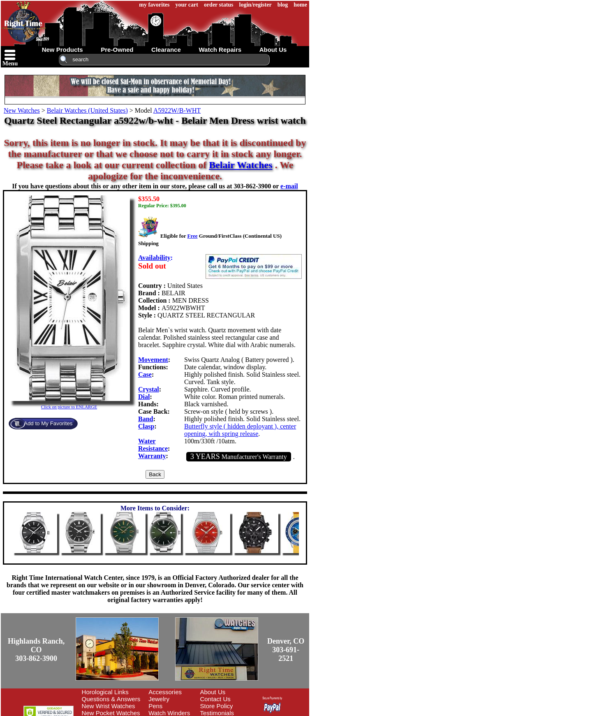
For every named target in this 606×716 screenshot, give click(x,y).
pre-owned (117, 49)
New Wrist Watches (108, 705)
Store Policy (216, 705)
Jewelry (158, 698)
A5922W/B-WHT (177, 110)
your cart (187, 5)
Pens (155, 705)
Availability (154, 257)
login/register (255, 5)
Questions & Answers (111, 698)
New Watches (22, 110)
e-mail (289, 186)
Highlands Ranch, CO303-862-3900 (36, 650)
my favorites (154, 5)
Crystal (148, 389)
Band (145, 418)
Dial (144, 396)
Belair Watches (240, 165)
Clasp (146, 426)
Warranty (152, 455)
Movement (153, 359)
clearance (166, 49)
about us (273, 49)
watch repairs (220, 49)
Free (192, 236)
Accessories (165, 691)
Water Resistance (153, 445)
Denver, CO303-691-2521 (285, 650)
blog (283, 5)
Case (145, 374)
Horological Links (105, 691)
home (300, 5)
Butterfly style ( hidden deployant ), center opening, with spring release (240, 430)
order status (219, 5)
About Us (213, 691)
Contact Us (215, 698)
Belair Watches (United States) (87, 110)
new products (62, 49)
